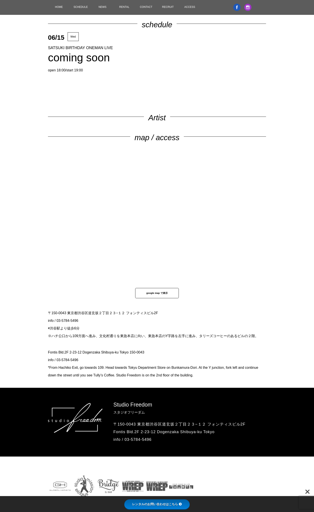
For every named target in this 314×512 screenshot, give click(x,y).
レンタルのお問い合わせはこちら (157, 504)
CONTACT (146, 7)
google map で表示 (157, 293)
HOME (59, 7)
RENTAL (124, 7)
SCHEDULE (80, 7)
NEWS (102, 7)
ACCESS (189, 7)
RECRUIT (168, 7)
